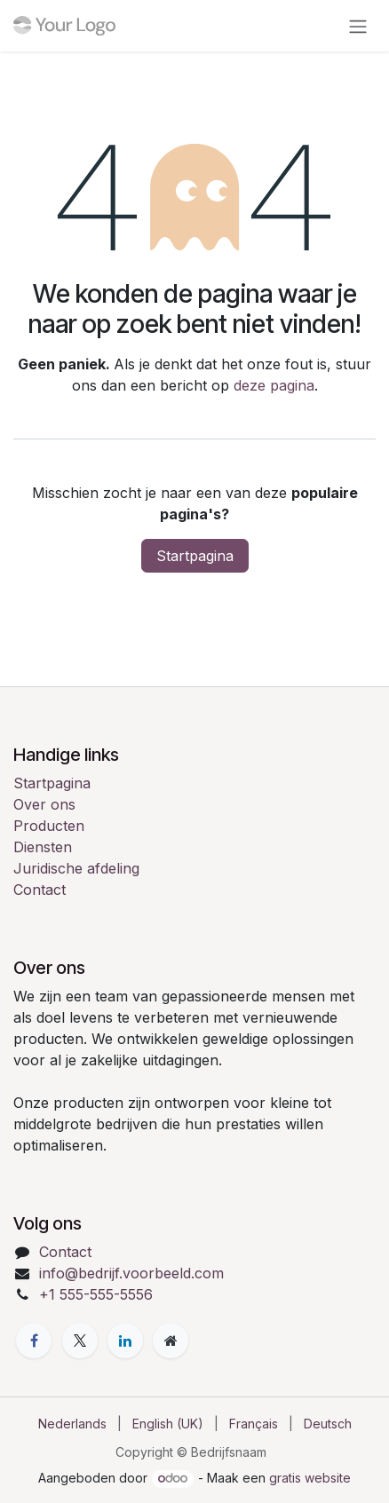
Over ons (44, 804)
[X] (80, 1340)
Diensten (42, 847)
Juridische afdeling (76, 868)
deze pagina (274, 385)
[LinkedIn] (125, 1340)
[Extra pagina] (170, 1340)
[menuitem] (72, 1424)
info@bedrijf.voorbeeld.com (131, 1273)
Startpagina (195, 556)
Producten (48, 826)
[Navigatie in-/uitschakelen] (358, 25)
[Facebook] (34, 1340)
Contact (39, 889)
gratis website (310, 1477)
